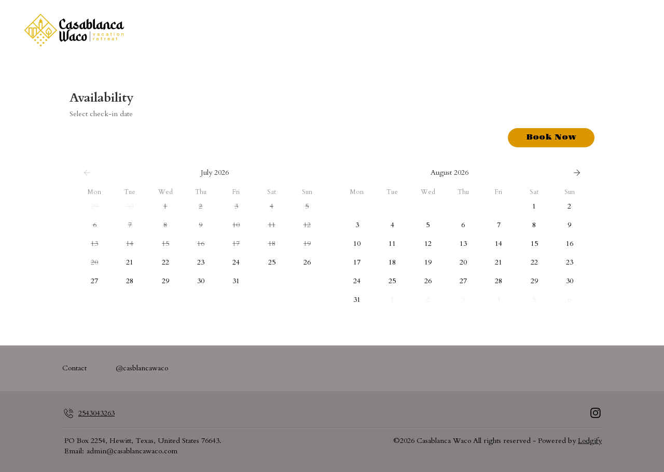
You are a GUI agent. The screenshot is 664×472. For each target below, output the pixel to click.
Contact (74, 368)
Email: (74, 451)
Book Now (551, 137)
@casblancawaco (142, 368)
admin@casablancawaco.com (132, 451)
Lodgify (590, 441)
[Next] (576, 172)
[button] (94, 206)
